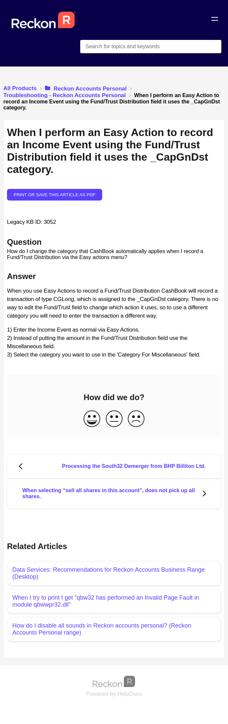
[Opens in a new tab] (114, 681)
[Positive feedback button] (92, 419)
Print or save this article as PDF (55, 194)
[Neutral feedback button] (114, 419)
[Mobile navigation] (214, 20)
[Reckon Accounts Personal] (86, 88)
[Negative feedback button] (136, 419)
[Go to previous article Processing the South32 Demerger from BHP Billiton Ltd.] (114, 466)
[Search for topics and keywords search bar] (150, 46)
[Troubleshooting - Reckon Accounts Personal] (65, 95)
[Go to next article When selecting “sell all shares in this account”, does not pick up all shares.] (114, 494)
